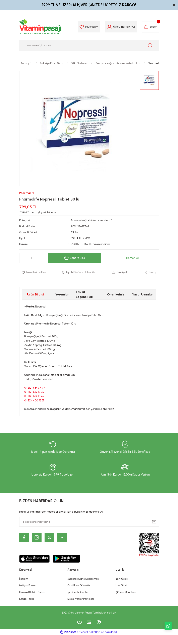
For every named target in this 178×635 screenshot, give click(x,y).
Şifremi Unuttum (126, 592)
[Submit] (154, 522)
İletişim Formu (27, 585)
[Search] (89, 45)
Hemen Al (132, 258)
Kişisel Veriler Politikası (80, 598)
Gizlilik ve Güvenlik (78, 585)
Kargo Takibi (27, 598)
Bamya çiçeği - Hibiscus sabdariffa (92, 220)
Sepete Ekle (74, 258)
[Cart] (150, 26)
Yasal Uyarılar (142, 294)
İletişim (23, 578)
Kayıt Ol (129, 26)
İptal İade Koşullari (78, 592)
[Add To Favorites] (34, 272)
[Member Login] (108, 26)
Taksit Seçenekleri (84, 294)
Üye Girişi (121, 585)
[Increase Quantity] (39, 258)
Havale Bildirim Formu (32, 592)
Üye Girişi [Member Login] (118, 26)
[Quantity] (31, 258)
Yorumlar (62, 294)
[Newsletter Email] (89, 522)
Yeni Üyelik (122, 578)
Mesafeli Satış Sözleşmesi (83, 578)
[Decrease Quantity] (23, 258)
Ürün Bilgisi (35, 294)
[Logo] (40, 27)
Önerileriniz (115, 294)
